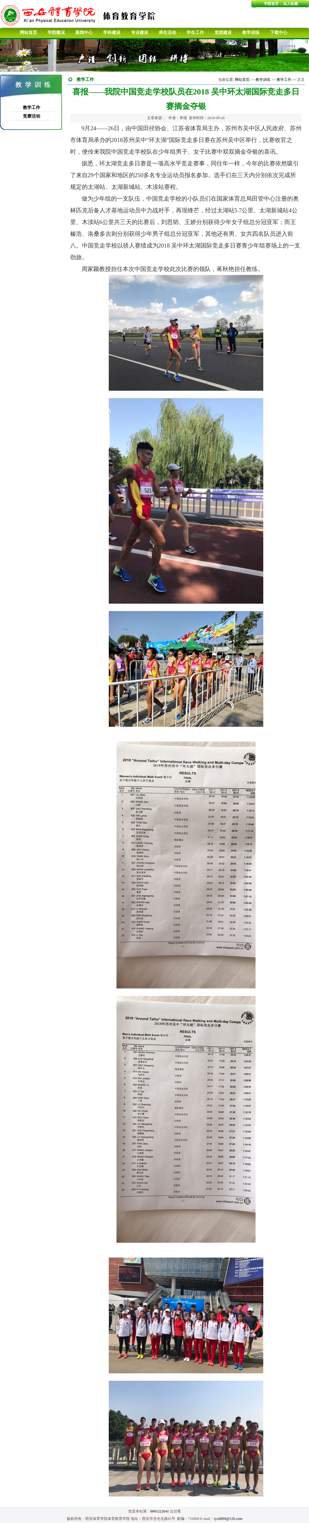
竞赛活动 (31, 116)
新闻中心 (84, 32)
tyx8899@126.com (228, 1519)
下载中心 (278, 32)
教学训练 (251, 32)
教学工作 (31, 107)
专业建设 (139, 32)
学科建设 (112, 32)
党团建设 (223, 32)
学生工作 (195, 32)
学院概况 (56, 32)
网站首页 (28, 32)
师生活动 (167, 32)
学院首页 (271, 4)
